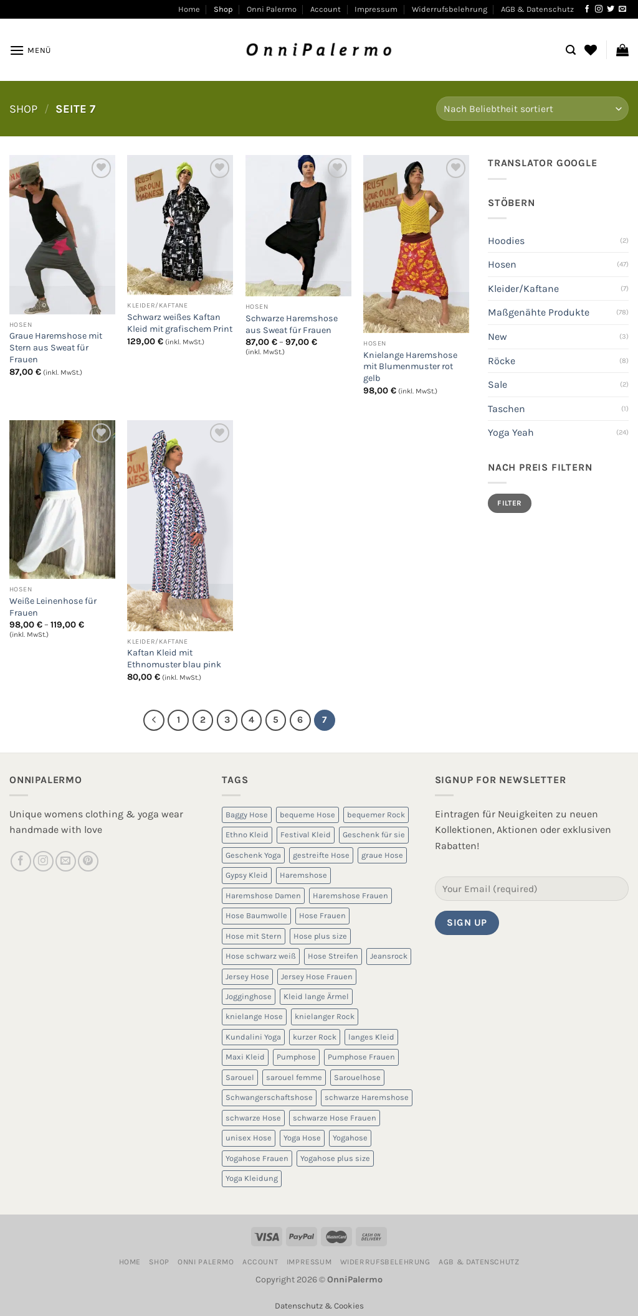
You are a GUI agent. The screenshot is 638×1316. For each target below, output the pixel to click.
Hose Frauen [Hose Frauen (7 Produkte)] (322, 915)
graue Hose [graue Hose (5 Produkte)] (382, 855)
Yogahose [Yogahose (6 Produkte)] (350, 1137)
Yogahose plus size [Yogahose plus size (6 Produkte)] (335, 1158)
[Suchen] (571, 50)
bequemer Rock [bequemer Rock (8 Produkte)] (376, 814)
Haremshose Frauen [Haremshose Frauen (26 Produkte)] (350, 895)
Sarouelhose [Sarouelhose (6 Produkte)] (357, 1077)
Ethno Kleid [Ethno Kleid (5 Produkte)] (247, 834)
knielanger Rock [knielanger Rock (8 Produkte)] (325, 1016)
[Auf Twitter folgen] (610, 9)
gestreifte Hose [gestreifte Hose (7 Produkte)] (321, 855)
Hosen (502, 264)
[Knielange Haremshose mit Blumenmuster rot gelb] (416, 243)
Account (325, 9)
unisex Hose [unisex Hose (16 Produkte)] (249, 1137)
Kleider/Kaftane (523, 288)
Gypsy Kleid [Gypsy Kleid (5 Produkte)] (247, 875)
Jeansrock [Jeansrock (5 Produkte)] (388, 956)
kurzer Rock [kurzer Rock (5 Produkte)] (314, 1036)
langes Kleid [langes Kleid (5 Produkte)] (371, 1036)
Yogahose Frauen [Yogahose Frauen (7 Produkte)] (257, 1158)
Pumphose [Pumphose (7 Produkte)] (296, 1056)
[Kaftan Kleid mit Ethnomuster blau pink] (180, 525)
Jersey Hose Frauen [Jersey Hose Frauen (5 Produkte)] (317, 976)
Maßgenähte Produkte (538, 312)
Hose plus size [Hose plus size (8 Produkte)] (320, 936)
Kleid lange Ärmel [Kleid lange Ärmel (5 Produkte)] (316, 996)
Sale (497, 384)
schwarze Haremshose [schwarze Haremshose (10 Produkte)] (367, 1097)
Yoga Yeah (511, 432)
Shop (223, 9)
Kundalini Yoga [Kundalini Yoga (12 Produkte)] (253, 1036)
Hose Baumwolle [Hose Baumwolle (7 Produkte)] (256, 915)
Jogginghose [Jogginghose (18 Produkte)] (249, 996)
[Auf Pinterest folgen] (88, 861)
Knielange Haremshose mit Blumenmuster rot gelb (410, 366)
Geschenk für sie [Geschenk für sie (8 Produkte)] (374, 834)
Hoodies (506, 241)
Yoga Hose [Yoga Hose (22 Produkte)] (302, 1137)
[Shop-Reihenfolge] (532, 108)
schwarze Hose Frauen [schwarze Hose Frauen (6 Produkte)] (334, 1117)
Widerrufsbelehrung (449, 9)
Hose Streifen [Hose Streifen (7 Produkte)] (333, 956)
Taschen (506, 409)
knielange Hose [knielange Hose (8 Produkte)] (254, 1016)
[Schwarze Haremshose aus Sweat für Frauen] (298, 225)
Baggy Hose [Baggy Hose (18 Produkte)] (247, 814)
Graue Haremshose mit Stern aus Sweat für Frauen (55, 347)
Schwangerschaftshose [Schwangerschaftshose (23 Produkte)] (269, 1097)
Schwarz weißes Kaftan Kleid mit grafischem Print (179, 323)
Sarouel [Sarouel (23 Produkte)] (240, 1077)
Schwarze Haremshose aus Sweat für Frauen (291, 324)
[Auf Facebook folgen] (587, 9)
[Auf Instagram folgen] (598, 9)
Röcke (501, 361)
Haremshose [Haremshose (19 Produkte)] (303, 875)
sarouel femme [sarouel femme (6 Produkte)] (294, 1077)
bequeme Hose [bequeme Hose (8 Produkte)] (307, 814)
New (497, 336)
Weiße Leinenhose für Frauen (53, 607)
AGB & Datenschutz (537, 9)
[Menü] (30, 50)
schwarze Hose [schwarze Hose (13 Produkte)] (253, 1117)
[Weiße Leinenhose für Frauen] (62, 499)
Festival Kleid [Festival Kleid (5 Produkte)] (305, 834)
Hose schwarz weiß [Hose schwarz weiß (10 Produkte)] (261, 956)
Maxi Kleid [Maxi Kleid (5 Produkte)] (245, 1056)
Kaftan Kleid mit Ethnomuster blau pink (174, 658)
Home (189, 9)
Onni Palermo (272, 9)
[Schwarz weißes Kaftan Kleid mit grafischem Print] (180, 225)
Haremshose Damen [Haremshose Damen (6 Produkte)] (263, 895)
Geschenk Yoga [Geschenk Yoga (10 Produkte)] (253, 855)
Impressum (376, 9)
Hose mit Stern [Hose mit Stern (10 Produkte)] (254, 936)
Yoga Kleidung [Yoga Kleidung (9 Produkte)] (252, 1178)
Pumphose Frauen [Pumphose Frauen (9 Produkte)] (361, 1056)
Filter (509, 503)
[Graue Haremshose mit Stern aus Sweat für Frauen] (62, 234)
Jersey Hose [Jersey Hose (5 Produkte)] (247, 976)
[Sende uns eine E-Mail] (622, 9)
